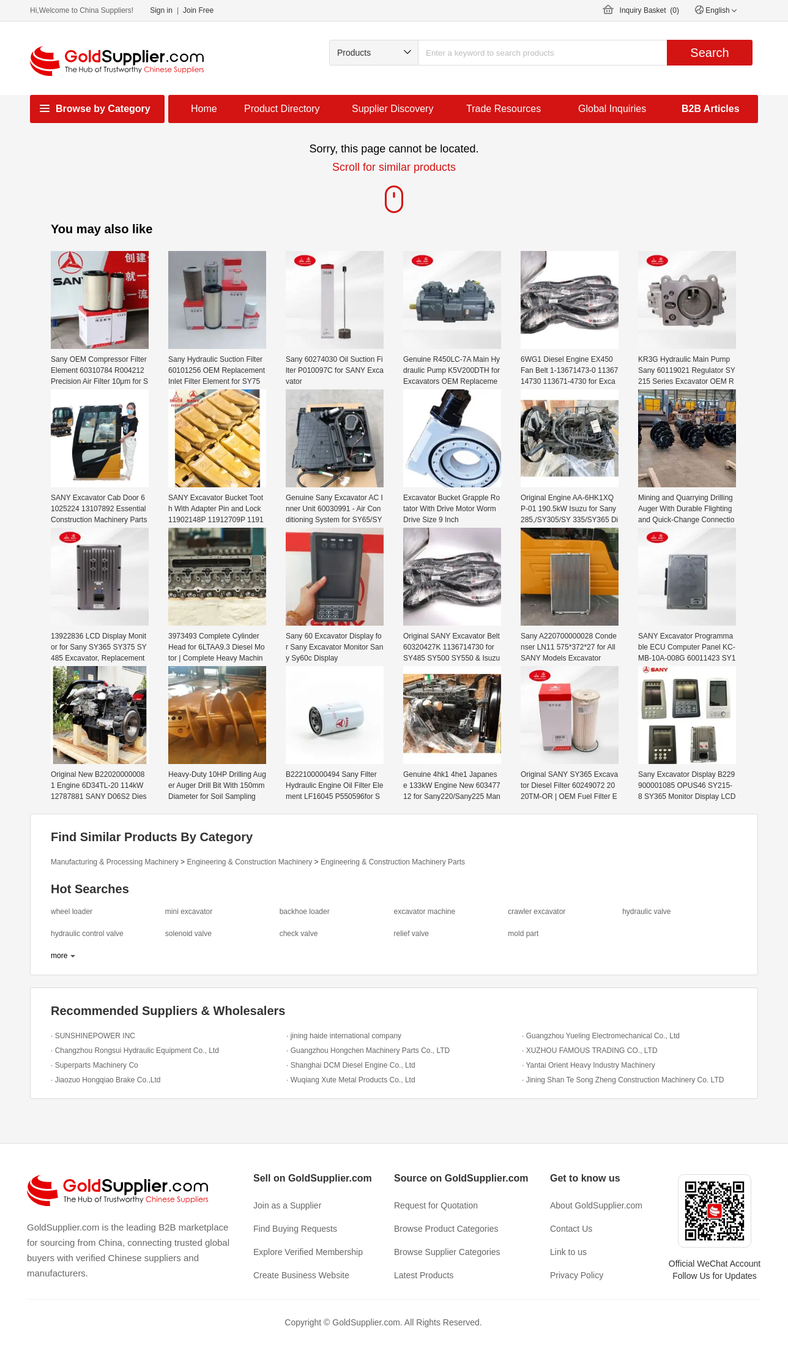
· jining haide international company (343, 1036)
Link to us (568, 1252)
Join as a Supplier (287, 1205)
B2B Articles (711, 108)
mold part (523, 933)
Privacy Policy (576, 1275)
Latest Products (423, 1275)
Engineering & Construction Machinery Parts (393, 862)
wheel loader (71, 911)
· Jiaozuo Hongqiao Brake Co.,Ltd (105, 1080)
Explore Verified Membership (308, 1252)
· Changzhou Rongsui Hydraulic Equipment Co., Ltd (135, 1050)
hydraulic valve (646, 911)
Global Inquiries (612, 108)
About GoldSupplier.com (596, 1205)
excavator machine (424, 911)
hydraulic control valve (87, 933)
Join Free (198, 10)
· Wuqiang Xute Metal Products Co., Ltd (350, 1080)
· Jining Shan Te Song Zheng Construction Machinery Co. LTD (623, 1080)
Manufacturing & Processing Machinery (115, 862)
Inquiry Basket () (649, 10)
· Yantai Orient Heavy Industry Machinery (588, 1065)
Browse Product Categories (446, 1229)
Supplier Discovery (392, 108)
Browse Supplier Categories (447, 1252)
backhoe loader (305, 911)
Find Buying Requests (295, 1229)
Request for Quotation (436, 1205)
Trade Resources (503, 108)
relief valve (410, 933)
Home (204, 108)
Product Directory (282, 108)
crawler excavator (536, 911)
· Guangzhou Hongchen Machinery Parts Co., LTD (368, 1050)
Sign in (161, 10)
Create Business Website (301, 1275)
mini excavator (188, 911)
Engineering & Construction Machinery (249, 862)
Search (709, 52)
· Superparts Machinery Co (94, 1065)
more (59, 955)
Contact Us (571, 1229)
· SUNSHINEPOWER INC (93, 1036)
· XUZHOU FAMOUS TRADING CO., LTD (590, 1050)
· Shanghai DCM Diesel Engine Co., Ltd (350, 1065)
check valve (299, 933)
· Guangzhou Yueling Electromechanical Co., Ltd (601, 1036)
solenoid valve (188, 933)
